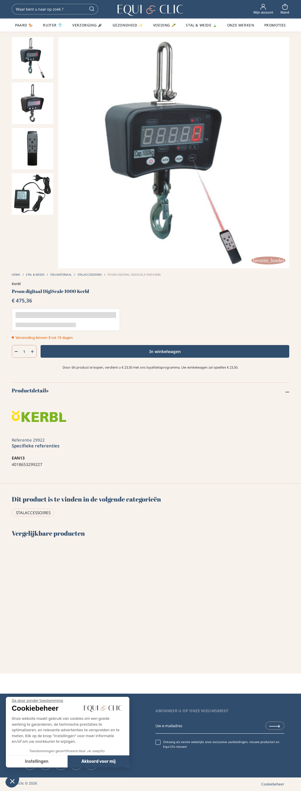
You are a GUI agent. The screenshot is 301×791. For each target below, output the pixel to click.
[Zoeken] (55, 9)
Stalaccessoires (33, 512)
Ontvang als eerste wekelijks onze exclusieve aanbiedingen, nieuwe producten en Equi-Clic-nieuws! (221, 744)
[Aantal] (24, 351)
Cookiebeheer (272, 784)
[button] (12, 781)
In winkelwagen (165, 351)
